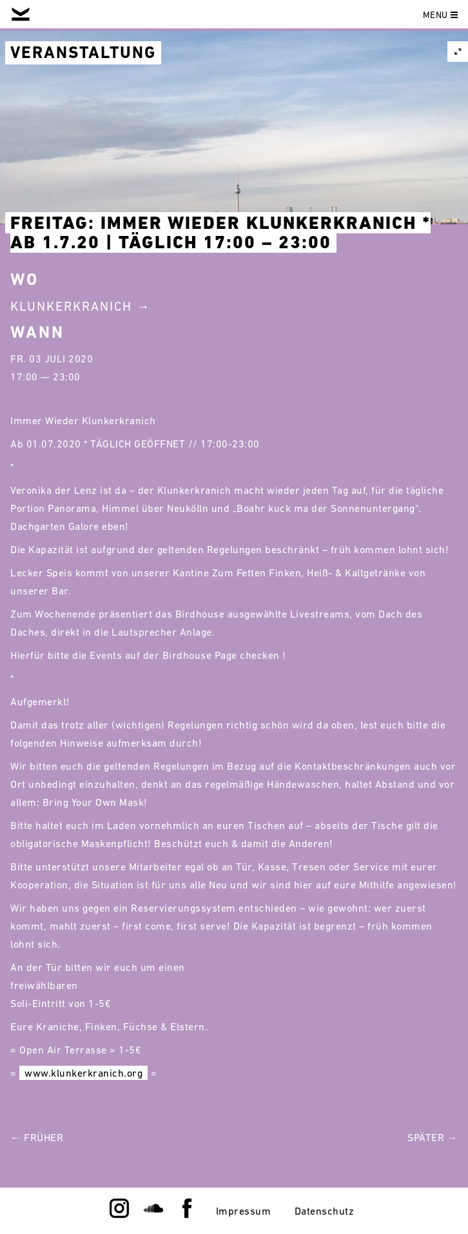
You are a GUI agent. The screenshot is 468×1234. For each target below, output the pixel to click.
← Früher (36, 1137)
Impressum (243, 1211)
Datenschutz (325, 1211)
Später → (432, 1137)
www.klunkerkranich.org (83, 1073)
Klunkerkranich (71, 306)
